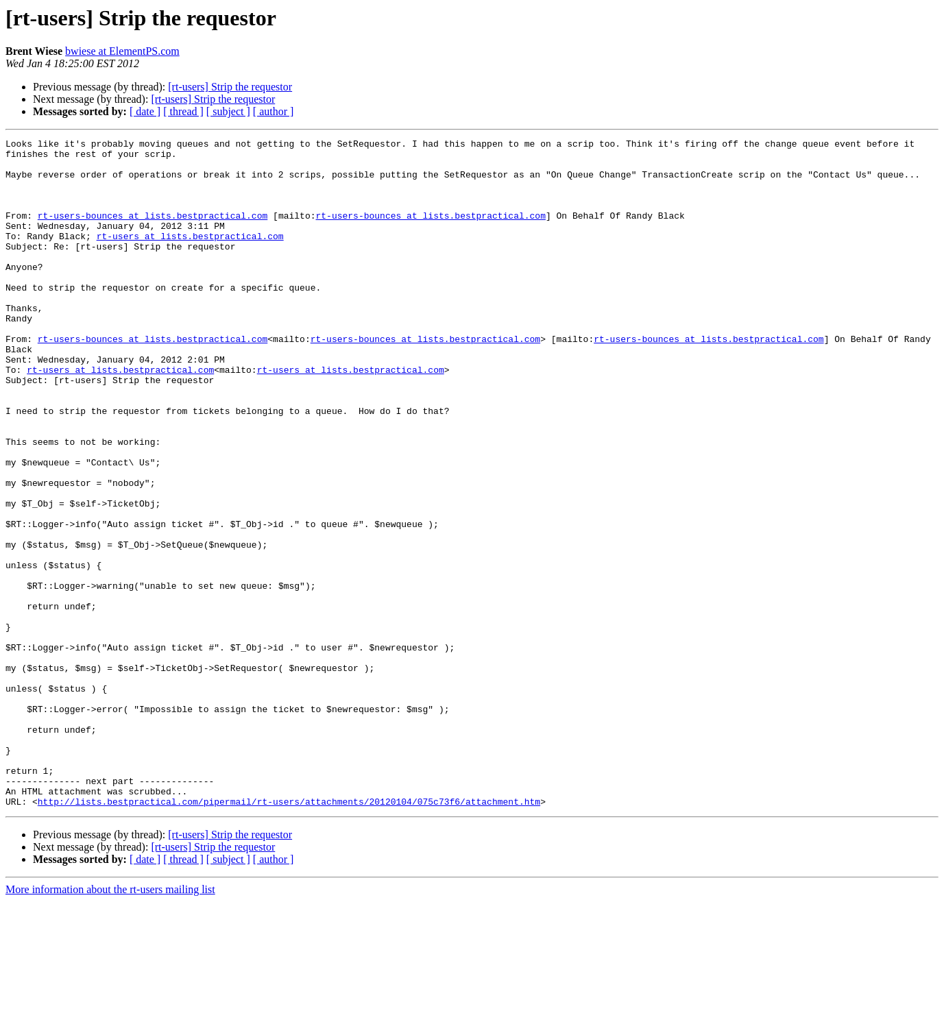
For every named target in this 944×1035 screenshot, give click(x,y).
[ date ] (145, 111)
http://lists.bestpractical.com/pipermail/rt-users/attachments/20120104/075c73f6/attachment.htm (289, 935)
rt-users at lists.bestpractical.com (190, 256)
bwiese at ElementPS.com (122, 51)
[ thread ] (183, 111)
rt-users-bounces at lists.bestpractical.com (152, 232)
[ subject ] (228, 111)
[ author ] (273, 111)
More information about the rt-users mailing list (110, 1023)
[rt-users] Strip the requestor (230, 87)
